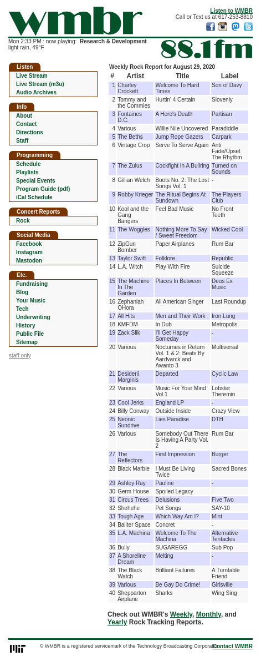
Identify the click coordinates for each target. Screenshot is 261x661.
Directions (29, 132)
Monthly (208, 614)
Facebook (29, 244)
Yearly (117, 622)
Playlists (27, 172)
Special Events (35, 181)
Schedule (28, 164)
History (25, 325)
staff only (20, 355)
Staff (22, 141)
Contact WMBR (233, 646)
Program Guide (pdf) (43, 189)
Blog (22, 292)
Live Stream (32, 76)
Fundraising (32, 284)
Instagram (29, 252)
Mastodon (29, 261)
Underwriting (33, 317)
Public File (30, 334)
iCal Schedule (34, 197)
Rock (22, 221)
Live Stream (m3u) (40, 84)
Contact (26, 124)
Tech (22, 309)
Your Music (30, 300)
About (24, 116)
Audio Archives (36, 92)
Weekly (181, 614)
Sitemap (27, 342)
